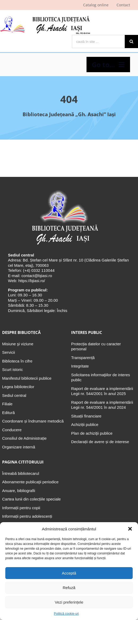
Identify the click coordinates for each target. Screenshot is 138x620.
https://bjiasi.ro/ (31, 280)
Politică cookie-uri (66, 614)
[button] (130, 528)
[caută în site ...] (98, 41)
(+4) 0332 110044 (38, 270)
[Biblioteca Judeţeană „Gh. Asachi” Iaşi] (64, 190)
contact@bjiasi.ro (36, 275)
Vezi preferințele (69, 602)
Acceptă (69, 573)
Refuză (69, 587)
